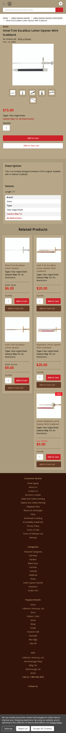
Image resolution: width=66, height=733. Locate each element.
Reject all (23, 728)
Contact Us (33, 491)
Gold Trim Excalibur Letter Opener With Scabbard (46, 268)
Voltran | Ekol (33, 616)
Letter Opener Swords (33, 582)
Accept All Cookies (42, 728)
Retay (33, 624)
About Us (33, 487)
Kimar (33, 620)
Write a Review (24, 39)
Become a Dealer (33, 495)
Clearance (33, 586)
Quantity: (7, 123)
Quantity (8, 295)
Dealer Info (33, 590)
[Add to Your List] (17, 308)
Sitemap (33, 537)
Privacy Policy (33, 526)
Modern (33, 559)
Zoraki (33, 628)
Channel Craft (33, 631)
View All (33, 643)
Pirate (33, 579)
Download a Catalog (33, 518)
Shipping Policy (33, 506)
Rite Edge (33, 639)
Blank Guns (33, 563)
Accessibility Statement (33, 522)
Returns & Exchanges (33, 510)
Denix (33, 604)
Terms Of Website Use (33, 533)
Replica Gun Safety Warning (33, 502)
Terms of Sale (33, 529)
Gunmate (33, 635)
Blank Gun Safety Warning (33, 498)
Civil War (33, 567)
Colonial (33, 571)
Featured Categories (33, 551)
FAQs (33, 514)
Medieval (33, 575)
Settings (8, 728)
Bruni (33, 612)
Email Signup (33, 483)
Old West (33, 555)
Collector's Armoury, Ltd (33, 608)
